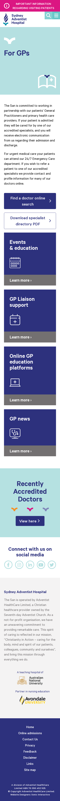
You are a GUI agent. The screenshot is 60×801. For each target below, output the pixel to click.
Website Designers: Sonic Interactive (30, 794)
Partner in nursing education (32, 697)
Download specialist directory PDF (27, 220)
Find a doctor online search (27, 201)
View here (27, 521)
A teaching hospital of (30, 677)
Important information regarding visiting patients (33, 6)
